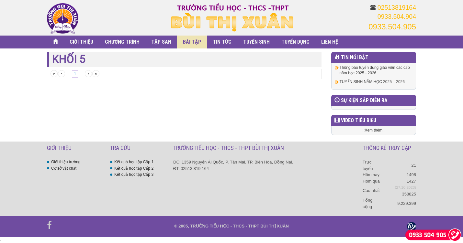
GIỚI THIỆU (81, 42)
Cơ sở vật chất (63, 168)
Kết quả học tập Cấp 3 (133, 174)
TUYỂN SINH (256, 42)
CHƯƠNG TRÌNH (122, 42)
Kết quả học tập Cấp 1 (133, 162)
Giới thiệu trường (65, 162)
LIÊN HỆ (329, 42)
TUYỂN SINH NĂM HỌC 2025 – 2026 (372, 81)
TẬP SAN (161, 42)
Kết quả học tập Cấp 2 (133, 168)
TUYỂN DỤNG (295, 42)
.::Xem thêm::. (373, 130)
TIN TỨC (222, 42)
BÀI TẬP (192, 42)
